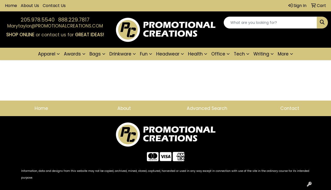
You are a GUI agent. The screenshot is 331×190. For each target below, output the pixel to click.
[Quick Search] (270, 23)
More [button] (283, 54)
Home (11, 6)
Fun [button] (144, 54)
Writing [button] (261, 54)
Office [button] (218, 54)
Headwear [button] (167, 54)
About (124, 108)
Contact (289, 108)
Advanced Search (207, 108)
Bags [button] (95, 54)
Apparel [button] (46, 54)
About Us (30, 6)
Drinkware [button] (120, 54)
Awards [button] (72, 54)
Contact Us (54, 6)
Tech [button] (239, 54)
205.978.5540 (38, 19)
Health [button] (195, 54)
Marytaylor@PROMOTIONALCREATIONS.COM (55, 26)
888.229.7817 (73, 19)
